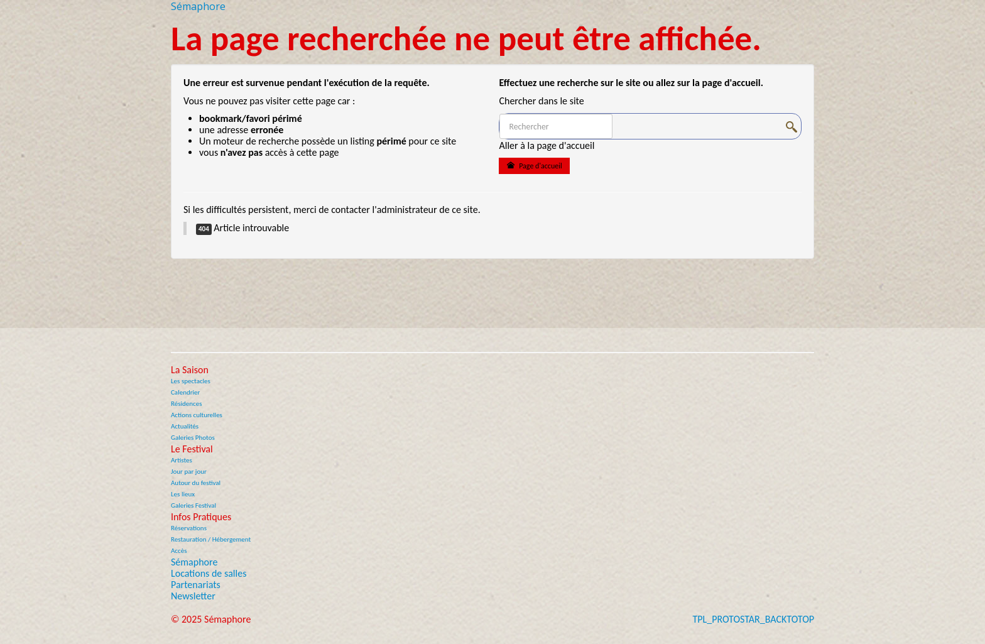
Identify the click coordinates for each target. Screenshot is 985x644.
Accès (179, 551)
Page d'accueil (534, 165)
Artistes (181, 460)
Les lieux (183, 494)
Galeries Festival (193, 505)
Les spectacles (190, 381)
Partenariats (195, 585)
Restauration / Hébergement (211, 539)
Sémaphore (194, 562)
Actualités (185, 426)
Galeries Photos (193, 438)
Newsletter (193, 596)
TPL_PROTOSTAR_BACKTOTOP (753, 619)
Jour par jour (189, 471)
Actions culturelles (196, 415)
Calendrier (185, 392)
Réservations (189, 528)
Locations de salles (208, 573)
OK (793, 127)
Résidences (186, 404)
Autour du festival (195, 483)
